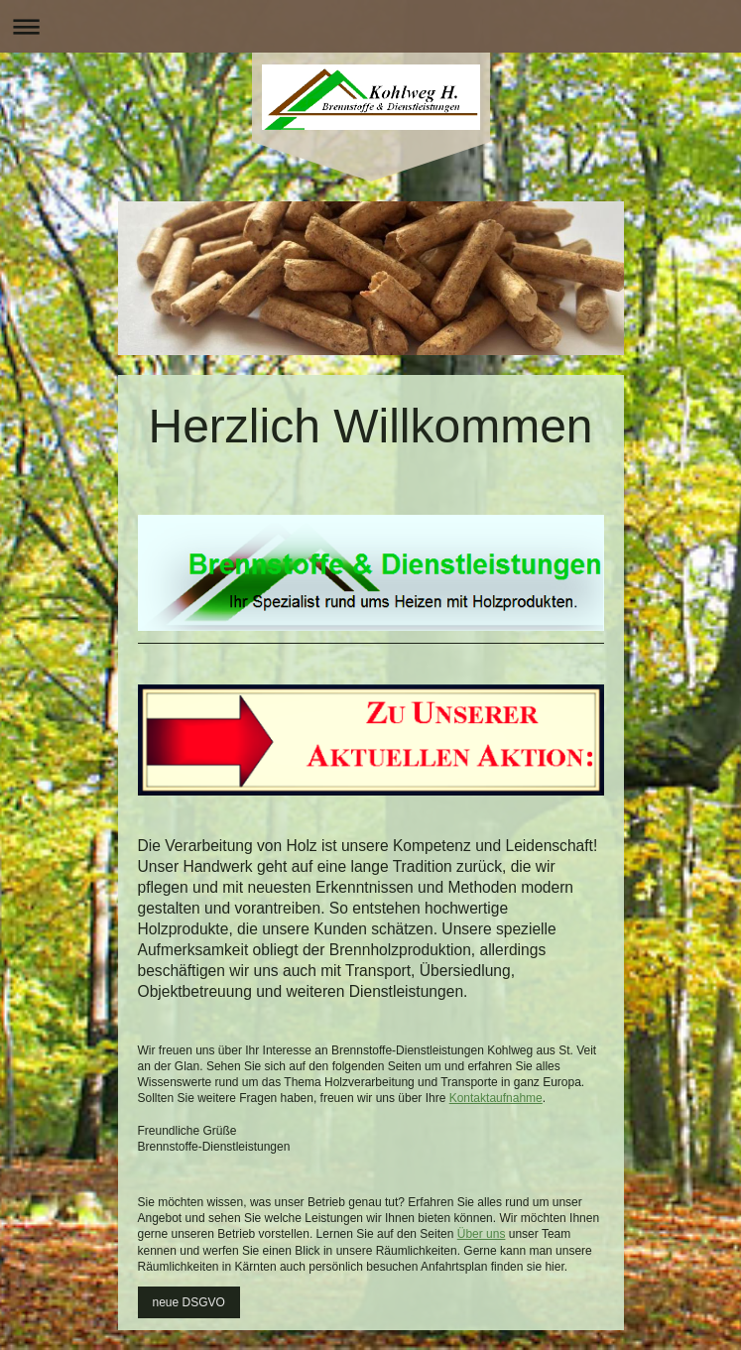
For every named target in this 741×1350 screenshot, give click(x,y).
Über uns (481, 1234)
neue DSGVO (189, 1302)
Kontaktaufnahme (496, 1098)
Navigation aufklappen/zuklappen (370, 26)
